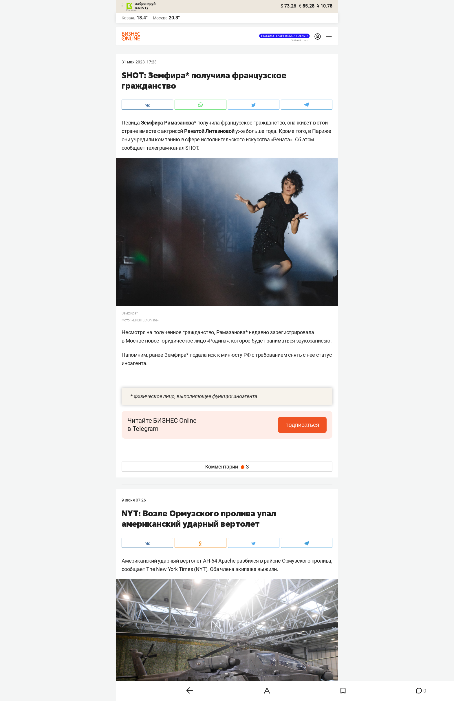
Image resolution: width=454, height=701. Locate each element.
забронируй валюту (145, 5)
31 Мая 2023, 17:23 (139, 62)
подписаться (302, 425)
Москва (160, 18)
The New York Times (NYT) (176, 569)
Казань (129, 18)
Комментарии (227, 467)
